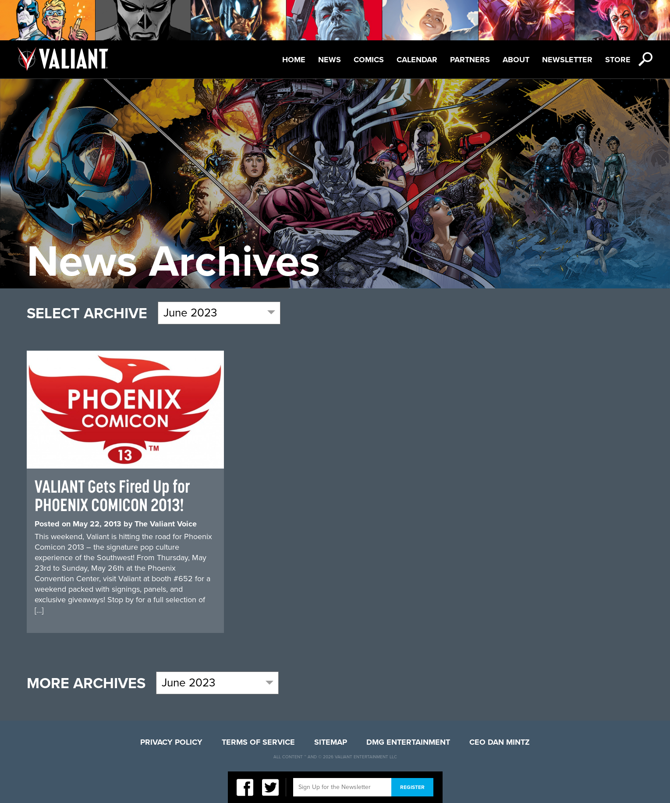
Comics (369, 59)
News (329, 59)
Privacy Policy (171, 742)
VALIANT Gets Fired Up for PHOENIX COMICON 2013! (112, 495)
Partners (470, 59)
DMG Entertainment (408, 742)
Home (293, 59)
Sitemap (330, 742)
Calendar (417, 59)
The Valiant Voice (166, 524)
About (516, 59)
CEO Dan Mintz (499, 742)
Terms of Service (258, 742)
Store (618, 59)
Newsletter (567, 59)
